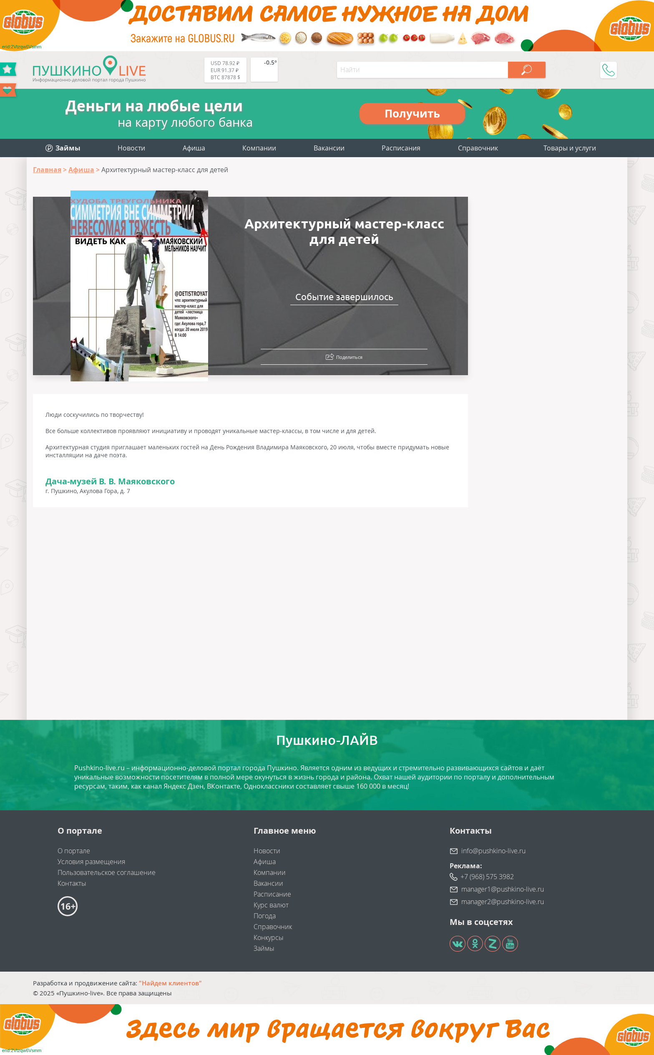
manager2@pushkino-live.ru (502, 901)
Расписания (401, 148)
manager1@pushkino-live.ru (502, 889)
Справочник (478, 148)
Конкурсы (269, 937)
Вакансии (329, 148)
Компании (259, 148)
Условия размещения (91, 861)
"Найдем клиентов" (170, 983)
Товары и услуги (569, 148)
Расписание (272, 894)
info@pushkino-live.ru (493, 850)
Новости (131, 148)
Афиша (194, 148)
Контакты (72, 883)
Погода (265, 915)
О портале (74, 850)
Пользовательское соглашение (107, 872)
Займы (264, 948)
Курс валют (271, 905)
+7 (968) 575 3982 (487, 876)
